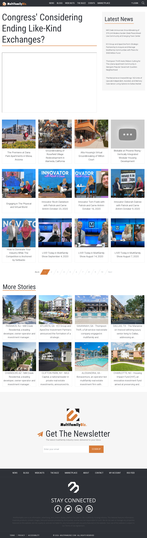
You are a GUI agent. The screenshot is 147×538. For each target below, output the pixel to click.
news (51, 3)
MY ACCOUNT (115, 473)
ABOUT (86, 473)
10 (102, 272)
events (91, 3)
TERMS (12, 535)
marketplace (104, 3)
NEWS (15, 473)
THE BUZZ (54, 473)
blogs (60, 3)
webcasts (70, 3)
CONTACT (99, 473)
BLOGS (26, 473)
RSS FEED (131, 473)
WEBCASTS (39, 473)
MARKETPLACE (71, 473)
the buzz (81, 3)
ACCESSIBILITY (33, 535)
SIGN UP (96, 449)
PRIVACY (21, 535)
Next (110, 272)
